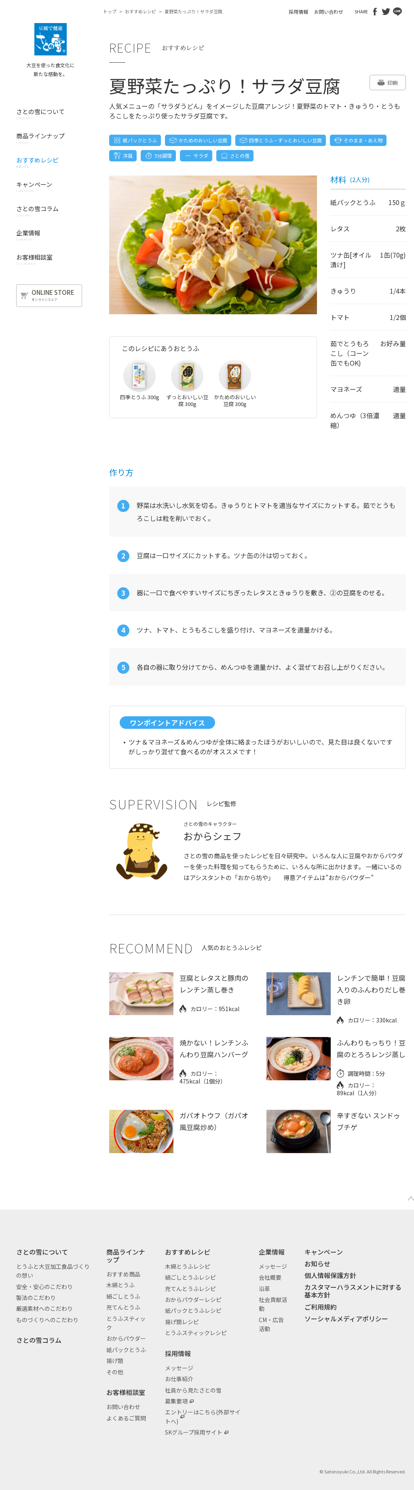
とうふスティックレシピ (196, 1333)
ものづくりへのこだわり (47, 1320)
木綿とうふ (120, 1285)
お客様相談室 (125, 1392)
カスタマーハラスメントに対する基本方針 (352, 1291)
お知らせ (317, 1263)
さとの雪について (42, 1252)
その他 (114, 1372)
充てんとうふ (123, 1307)
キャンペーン (323, 1252)
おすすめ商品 (123, 1274)
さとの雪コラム (38, 1340)
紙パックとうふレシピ (193, 1310)
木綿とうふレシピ (187, 1266)
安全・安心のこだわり (44, 1287)
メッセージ (179, 1368)
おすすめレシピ (140, 11)
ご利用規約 (320, 1307)
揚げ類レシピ (182, 1322)
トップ (109, 11)
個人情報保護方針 (330, 1275)
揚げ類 (114, 1361)
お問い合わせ (328, 11)
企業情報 (272, 1252)
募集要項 (176, 1401)
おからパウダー (126, 1338)
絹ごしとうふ (123, 1296)
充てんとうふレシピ (190, 1289)
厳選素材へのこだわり (44, 1308)
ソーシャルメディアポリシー (346, 1318)
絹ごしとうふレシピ (190, 1277)
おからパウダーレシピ (193, 1299)
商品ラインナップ (125, 1255)
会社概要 (270, 1277)
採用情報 (298, 11)
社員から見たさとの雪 (193, 1390)
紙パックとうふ (126, 1350)
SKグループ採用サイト (193, 1432)
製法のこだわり (36, 1297)
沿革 (264, 1289)
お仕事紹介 (179, 1379)
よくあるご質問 (126, 1418)
